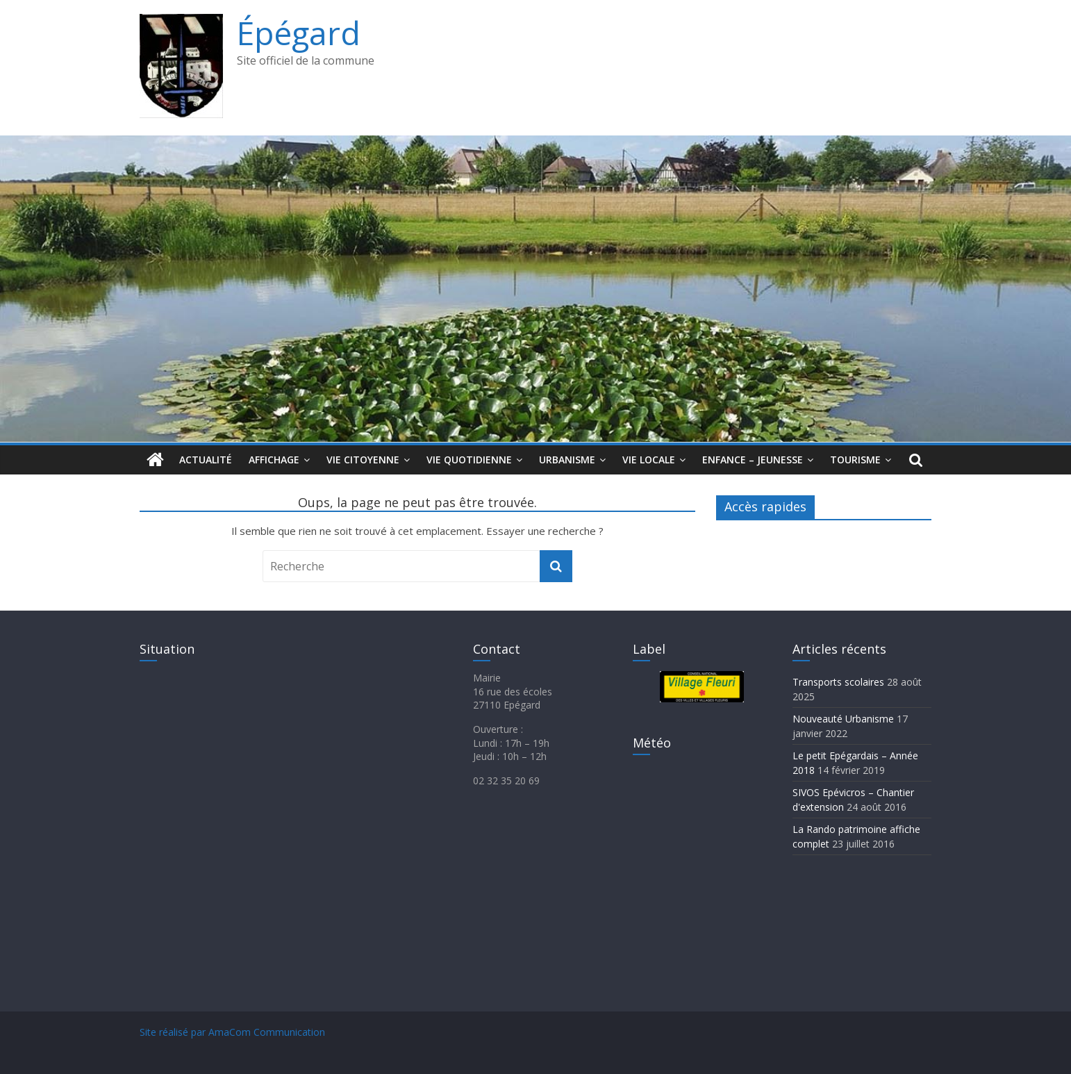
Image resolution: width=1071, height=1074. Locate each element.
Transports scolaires (838, 681)
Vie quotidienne (469, 459)
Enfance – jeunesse (752, 459)
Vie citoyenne (362, 459)
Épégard (298, 32)
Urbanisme (567, 459)
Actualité (205, 459)
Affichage (274, 459)
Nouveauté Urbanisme (843, 718)
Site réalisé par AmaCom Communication (232, 1032)
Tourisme (855, 459)
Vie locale (648, 459)
